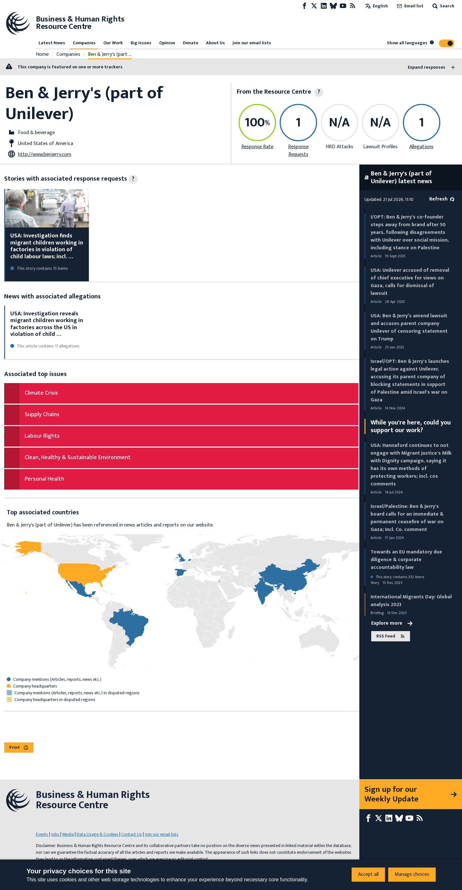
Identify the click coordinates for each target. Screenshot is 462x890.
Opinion (167, 43)
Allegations (421, 146)
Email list (410, 6)
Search (442, 6)
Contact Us (131, 834)
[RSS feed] (352, 6)
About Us (215, 43)
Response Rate (257, 146)
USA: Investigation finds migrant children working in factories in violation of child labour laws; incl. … (46, 246)
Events (42, 834)
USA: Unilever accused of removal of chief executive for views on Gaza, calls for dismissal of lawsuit (410, 282)
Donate (190, 43)
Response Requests (298, 150)
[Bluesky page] (333, 6)
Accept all (368, 874)
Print (18, 747)
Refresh (441, 199)
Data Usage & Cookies (97, 834)
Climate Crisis (41, 393)
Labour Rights (42, 436)
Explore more (392, 623)
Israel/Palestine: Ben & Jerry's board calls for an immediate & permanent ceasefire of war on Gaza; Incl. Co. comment (407, 518)
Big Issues (141, 43)
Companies (84, 43)
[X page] (314, 6)
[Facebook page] (304, 6)
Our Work (113, 43)
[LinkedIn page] (324, 6)
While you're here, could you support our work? (411, 426)
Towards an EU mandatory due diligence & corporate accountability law (406, 560)
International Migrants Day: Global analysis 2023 (411, 601)
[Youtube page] (343, 6)
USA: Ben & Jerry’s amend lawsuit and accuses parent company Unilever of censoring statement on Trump (409, 327)
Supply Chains (42, 414)
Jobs (55, 834)
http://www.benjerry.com (44, 154)
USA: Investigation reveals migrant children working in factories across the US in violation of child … (46, 324)
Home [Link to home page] (42, 54)
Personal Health (44, 479)
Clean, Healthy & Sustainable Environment (78, 457)
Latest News (51, 43)
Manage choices (412, 874)
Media (68, 834)
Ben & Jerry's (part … (110, 54)
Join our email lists (252, 43)
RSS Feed (390, 636)
